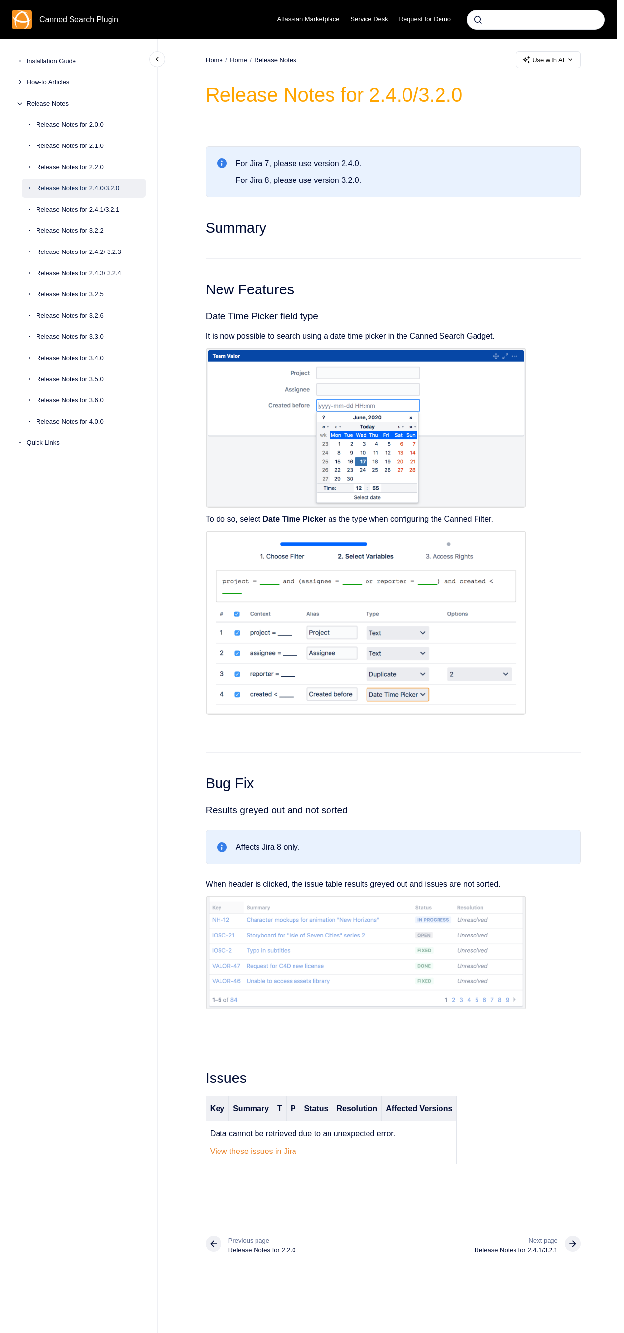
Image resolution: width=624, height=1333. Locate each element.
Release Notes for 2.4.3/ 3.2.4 (78, 273)
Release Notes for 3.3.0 (70, 336)
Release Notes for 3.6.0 (70, 400)
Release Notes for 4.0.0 (70, 421)
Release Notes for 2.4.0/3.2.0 (77, 188)
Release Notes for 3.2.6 (70, 315)
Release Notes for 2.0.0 (70, 124)
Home (238, 59)
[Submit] (478, 20)
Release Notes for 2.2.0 (70, 167)
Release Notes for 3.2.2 (70, 230)
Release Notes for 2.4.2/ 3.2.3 (78, 251)
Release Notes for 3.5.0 (70, 379)
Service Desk (369, 19)
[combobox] (535, 19)
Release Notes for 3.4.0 (70, 357)
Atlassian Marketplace (308, 19)
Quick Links (43, 442)
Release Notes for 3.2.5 (70, 294)
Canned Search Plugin (78, 19)
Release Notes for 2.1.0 (70, 145)
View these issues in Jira (253, 1151)
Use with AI (548, 60)
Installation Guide (51, 61)
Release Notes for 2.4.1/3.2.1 (77, 209)
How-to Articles (48, 82)
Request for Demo (425, 19)
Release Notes (48, 103)
